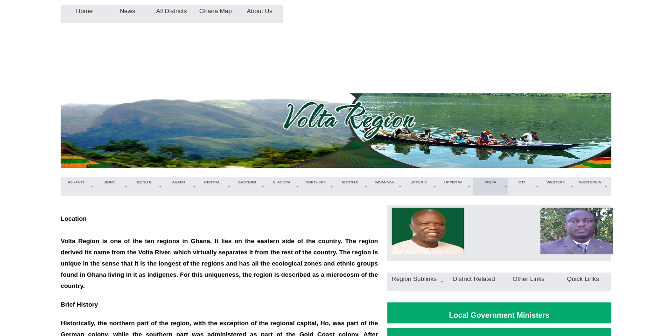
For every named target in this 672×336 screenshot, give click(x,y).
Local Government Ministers (499, 315)
